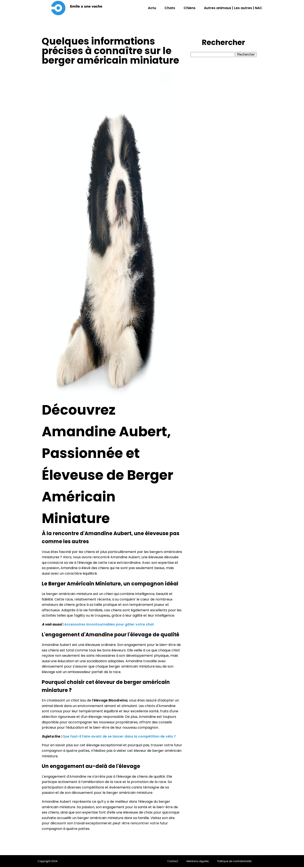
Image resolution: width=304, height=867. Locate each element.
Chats (170, 8)
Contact (172, 861)
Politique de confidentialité (234, 861)
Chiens (189, 8)
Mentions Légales (198, 861)
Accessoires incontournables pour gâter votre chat (109, 624)
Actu (152, 8)
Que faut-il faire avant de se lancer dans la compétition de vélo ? (119, 736)
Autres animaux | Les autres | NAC (233, 8)
